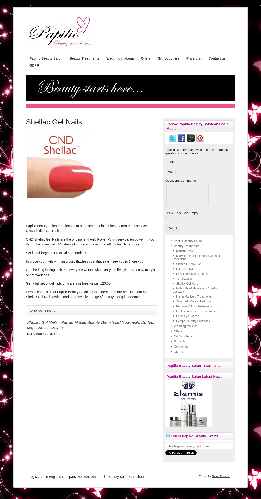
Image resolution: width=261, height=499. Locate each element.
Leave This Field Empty (181, 217)
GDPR (34, 65)
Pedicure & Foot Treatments (194, 310)
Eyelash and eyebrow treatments (197, 315)
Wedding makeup (120, 58)
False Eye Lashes (187, 320)
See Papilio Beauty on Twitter (188, 450)
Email (169, 172)
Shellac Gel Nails (187, 287)
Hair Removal (185, 273)
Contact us (216, 58)
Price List (194, 58)
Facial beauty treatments (192, 278)
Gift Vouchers (168, 58)
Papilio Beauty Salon (45, 58)
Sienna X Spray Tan (189, 268)
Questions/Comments (180, 180)
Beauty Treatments (84, 58)
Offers (146, 58)
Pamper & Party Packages (193, 325)
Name (169, 162)
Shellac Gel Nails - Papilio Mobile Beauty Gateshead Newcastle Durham (91, 322)
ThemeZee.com (221, 480)
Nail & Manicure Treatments (194, 300)
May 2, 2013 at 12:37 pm (45, 328)
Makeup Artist (185, 255)
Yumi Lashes (184, 283)
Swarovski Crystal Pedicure (193, 305)
